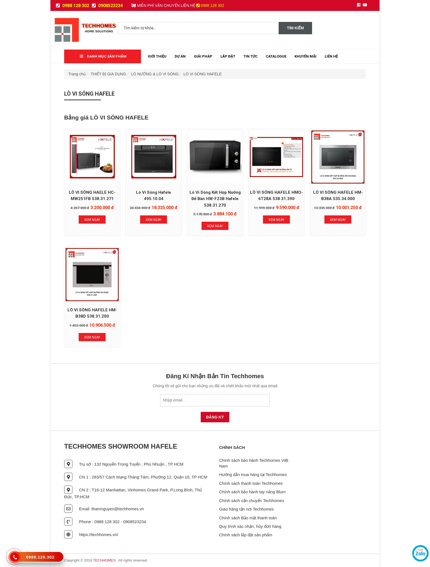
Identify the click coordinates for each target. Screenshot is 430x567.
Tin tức (251, 56)
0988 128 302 (72, 5)
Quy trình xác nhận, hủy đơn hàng (250, 526)
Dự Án (180, 56)
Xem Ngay (92, 220)
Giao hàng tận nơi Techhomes (246, 509)
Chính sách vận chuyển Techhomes (251, 500)
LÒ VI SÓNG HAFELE (202, 74)
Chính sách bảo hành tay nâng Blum (252, 491)
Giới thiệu (157, 56)
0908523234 (107, 5)
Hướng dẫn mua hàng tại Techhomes (253, 474)
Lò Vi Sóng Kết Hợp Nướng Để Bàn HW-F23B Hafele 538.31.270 (215, 199)
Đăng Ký (215, 417)
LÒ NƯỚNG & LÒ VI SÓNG (155, 74)
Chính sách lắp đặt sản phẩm (245, 534)
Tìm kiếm (295, 28)
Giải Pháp (203, 56)
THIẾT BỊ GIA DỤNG (108, 74)
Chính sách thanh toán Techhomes (251, 483)
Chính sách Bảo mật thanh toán (248, 517)
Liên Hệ (331, 56)
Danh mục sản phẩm (103, 56)
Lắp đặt (227, 56)
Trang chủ (77, 74)
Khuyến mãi (305, 56)
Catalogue (276, 56)
